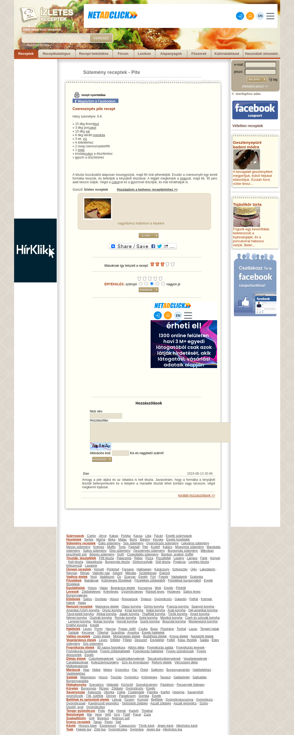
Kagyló (134, 711)
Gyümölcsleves (132, 592)
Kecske (158, 539)
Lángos (192, 558)
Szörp (204, 703)
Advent (117, 573)
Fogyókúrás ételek (80, 647)
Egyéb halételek (153, 632)
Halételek (73, 629)
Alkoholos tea (172, 729)
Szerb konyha (150, 621)
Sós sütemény (133, 543)
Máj (89, 714)
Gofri (120, 554)
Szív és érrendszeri (135, 662)
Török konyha (177, 614)
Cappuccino (127, 726)
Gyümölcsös (163, 599)
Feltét (171, 640)
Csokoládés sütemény (142, 554)
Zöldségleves (91, 592)
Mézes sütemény (78, 547)
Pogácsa (179, 562)
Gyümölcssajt (75, 703)
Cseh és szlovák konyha (202, 618)
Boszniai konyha (174, 621)
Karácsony (161, 569)
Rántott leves (155, 592)
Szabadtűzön (76, 718)
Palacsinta (124, 558)
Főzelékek (73, 580)
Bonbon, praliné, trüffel (177, 554)
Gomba (144, 696)
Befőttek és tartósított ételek (87, 699)
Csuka (143, 629)
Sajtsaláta (200, 677)
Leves (87, 629)
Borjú (133, 539)
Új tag (273, 79)
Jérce (102, 536)
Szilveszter (180, 569)
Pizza (149, 558)
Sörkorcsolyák (142, 562)
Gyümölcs (122, 670)
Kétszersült (74, 565)
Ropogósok (130, 599)
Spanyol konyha (202, 606)
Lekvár (117, 699)
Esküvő (164, 573)
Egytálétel (157, 640)
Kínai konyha (134, 610)
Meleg (107, 670)
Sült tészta (162, 562)
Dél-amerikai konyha (202, 610)
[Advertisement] (35, 139)
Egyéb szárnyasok (179, 536)
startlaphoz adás (246, 94)
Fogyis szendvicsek (180, 651)
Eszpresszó (108, 726)
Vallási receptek (78, 636)
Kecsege (88, 632)
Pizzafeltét (163, 558)
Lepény (179, 558)
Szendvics (96, 685)
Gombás (101, 599)
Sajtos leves (192, 592)
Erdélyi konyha (76, 625)
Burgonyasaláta (77, 681)
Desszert (141, 640)
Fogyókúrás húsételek (81, 651)
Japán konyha (129, 614)
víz (85, 139)
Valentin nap (101, 573)
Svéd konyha (148, 618)
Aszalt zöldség (160, 703)
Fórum (123, 54)
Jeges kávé (165, 726)
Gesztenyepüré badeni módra (247, 144)
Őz (119, 577)
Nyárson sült (121, 718)
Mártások (73, 670)
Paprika (152, 692)
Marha (100, 539)
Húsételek (73, 539)
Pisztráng (167, 629)
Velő (108, 714)
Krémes (98, 547)
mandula (99, 135)
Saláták (73, 632)
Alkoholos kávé (187, 726)
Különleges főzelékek (116, 580)
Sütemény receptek (105, 72)
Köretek (72, 688)
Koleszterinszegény (105, 662)
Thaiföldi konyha (153, 614)
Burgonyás (88, 688)
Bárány (145, 539)
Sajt (118, 722)
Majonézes (88, 677)
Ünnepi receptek (78, 569)
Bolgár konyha (103, 621)
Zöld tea (100, 729)
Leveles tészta (198, 562)
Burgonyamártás (178, 670)
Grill (91, 718)
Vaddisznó (107, 577)
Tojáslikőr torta (247, 204)
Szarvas (129, 577)
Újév (194, 569)
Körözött (127, 685)
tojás (81, 150)
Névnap (71, 573)
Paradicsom (127, 696)
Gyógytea (136, 729)
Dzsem (129, 699)
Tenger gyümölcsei (80, 711)
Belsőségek (75, 714)
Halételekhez (202, 670)
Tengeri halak (209, 629)
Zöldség (117, 688)
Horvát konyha (127, 621)
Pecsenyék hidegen (191, 685)
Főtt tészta (106, 558)
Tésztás (116, 677)
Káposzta (94, 692)
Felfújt (193, 599)
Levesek (72, 592)
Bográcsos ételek (123, 588)
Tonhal (181, 629)
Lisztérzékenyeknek (130, 659)
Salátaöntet (181, 677)
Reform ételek (162, 662)
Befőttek (157, 699)
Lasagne (91, 565)
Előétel (115, 640)
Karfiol (165, 692)
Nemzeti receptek (79, 606)
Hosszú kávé (87, 726)
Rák (111, 711)
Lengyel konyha (79, 621)
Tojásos (145, 599)
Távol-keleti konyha (80, 614)
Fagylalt (134, 547)
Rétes (138, 558)
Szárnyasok (75, 536)
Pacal (137, 714)
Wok (158, 588)
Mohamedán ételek (126, 636)
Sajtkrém (157, 670)
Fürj (153, 577)
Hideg (96, 670)
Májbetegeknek (77, 666)
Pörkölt (181, 588)
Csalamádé (136, 692)
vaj (88, 131)
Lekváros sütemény (195, 543)
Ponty (98, 629)
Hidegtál (112, 685)
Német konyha (76, 618)
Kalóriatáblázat (226, 54)
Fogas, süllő (127, 629)
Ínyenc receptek (78, 722)
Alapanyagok (171, 54)
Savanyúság (75, 692)
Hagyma (179, 692)
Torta (122, 547)
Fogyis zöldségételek (115, 651)
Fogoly (163, 577)
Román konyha (125, 618)
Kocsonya (145, 588)
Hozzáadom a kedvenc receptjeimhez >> (147, 189)
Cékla (121, 692)
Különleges (149, 677)
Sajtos (87, 599)
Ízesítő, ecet (75, 707)
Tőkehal (102, 632)
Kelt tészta (75, 562)
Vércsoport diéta (186, 662)
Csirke (91, 536)
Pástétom (167, 685)
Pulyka (126, 536)
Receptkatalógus (56, 54)
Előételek (73, 599)
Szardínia (118, 632)
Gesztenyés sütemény (149, 551)
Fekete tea (83, 729)
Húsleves (173, 592)
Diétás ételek (76, 659)
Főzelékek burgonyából (184, 580)
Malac (122, 539)
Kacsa (138, 536)
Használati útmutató (261, 54)
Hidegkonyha (76, 685)
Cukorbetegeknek (101, 659)
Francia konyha (178, 606)
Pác (135, 670)
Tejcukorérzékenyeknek (164, 659)
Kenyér (215, 558)
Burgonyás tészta (117, 562)
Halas (104, 588)
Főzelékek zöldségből (149, 580)
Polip (101, 711)
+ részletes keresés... (37, 44)
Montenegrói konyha (203, 621)
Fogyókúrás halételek (148, 651)
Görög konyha (154, 606)
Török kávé (146, 726)
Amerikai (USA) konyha (83, 610)
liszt (96, 124)
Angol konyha (199, 614)
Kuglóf (155, 547)
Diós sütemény (119, 551)
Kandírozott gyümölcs (103, 703)
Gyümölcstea (118, 729)
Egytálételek (75, 588)
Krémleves (110, 592)
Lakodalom (208, 569)
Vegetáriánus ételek (81, 640)
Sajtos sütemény (95, 551)
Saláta (204, 640)
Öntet (144, 670)
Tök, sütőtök (94, 696)
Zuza (147, 714)
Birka (111, 539)
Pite (135, 72)
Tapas (97, 722)
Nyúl (93, 577)
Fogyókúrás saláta (160, 647)
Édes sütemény (109, 543)
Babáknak (91, 580)
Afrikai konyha (106, 614)
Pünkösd (113, 569)
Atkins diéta (136, 647)
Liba (148, 536)
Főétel (127, 640)
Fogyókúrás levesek (190, 647)
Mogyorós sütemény (189, 547)
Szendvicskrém (146, 685)
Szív (117, 714)
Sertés (88, 539)
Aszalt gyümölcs (185, 703)
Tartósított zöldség (135, 703)
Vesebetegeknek (195, 659)
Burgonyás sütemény (183, 551)
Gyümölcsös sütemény (162, 543)
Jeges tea (153, 729)
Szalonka (196, 577)
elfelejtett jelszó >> (255, 86)
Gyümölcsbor (95, 707)
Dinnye (111, 696)
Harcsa (110, 629)
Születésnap (147, 573)
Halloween (143, 569)
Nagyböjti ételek (202, 636)
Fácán (158, 536)
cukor (92, 128)
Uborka (109, 692)
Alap (86, 670)
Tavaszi (165, 677)
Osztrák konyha (101, 618)
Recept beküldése (94, 54)
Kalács (167, 547)
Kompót (142, 699)
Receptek (26, 54)
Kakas (113, 536)
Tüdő (126, 714)
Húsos (92, 588)
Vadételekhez (75, 673)
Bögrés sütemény (101, 554)
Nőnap (84, 573)
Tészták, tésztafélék (81, 558)
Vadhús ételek (77, 577)
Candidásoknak (77, 662)
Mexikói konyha (171, 618)
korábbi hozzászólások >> (196, 495)
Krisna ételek (178, 636)
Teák (69, 729)
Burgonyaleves (76, 595)
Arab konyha (176, 610)
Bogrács (103, 718)
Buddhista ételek (155, 636)
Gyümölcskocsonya (179, 699)
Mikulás (130, 573)
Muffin (111, 547)
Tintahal (146, 711)
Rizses (104, 688)
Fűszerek (198, 54)
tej (77, 157)
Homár (121, 711)
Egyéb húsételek (178, 539)
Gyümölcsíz (204, 699)
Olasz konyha (131, 606)
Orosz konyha (112, 610)
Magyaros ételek (107, 606)
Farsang (128, 569)
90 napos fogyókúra (111, 647)
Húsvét (99, 569)
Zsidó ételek (101, 636)
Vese (98, 714)
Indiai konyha (155, 610)
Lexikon (144, 54)
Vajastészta (94, 562)
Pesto (109, 722)
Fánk (204, 558)
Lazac (193, 629)
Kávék (71, 726)
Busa (154, 629)
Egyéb (142, 577)
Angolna (133, 632)
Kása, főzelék (187, 640)
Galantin (181, 599)
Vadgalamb (179, 577)
